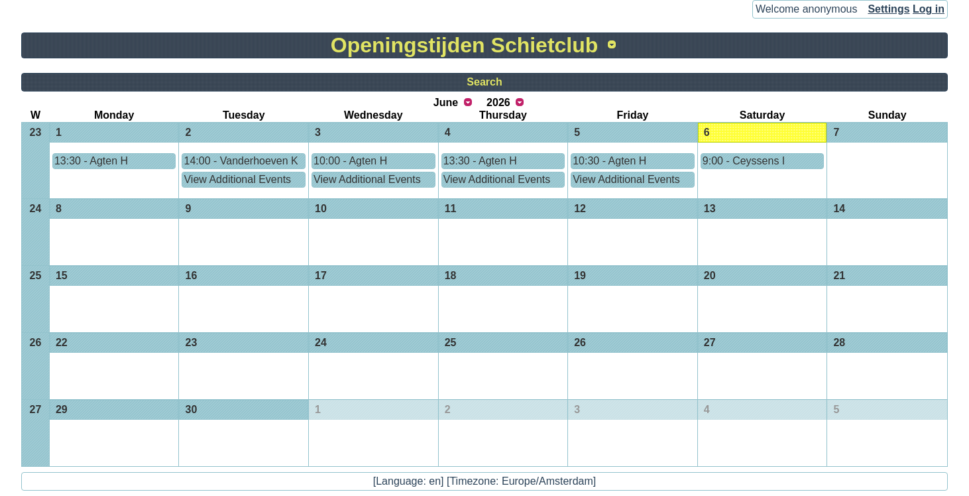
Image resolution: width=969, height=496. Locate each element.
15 (62, 275)
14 (839, 208)
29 (62, 409)
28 (839, 342)
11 (451, 208)
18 (451, 275)
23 (36, 132)
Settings (888, 9)
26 (36, 342)
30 (191, 409)
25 (36, 275)
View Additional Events (237, 179)
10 (321, 208)
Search (484, 82)
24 (36, 208)
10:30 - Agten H (609, 160)
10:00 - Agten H (350, 160)
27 (710, 342)
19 (580, 275)
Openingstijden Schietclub (464, 45)
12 (580, 208)
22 (62, 342)
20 (710, 275)
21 (839, 275)
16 (191, 275)
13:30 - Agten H (91, 160)
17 (321, 275)
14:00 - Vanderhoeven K (241, 160)
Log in (928, 9)
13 (710, 208)
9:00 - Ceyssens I (744, 160)
